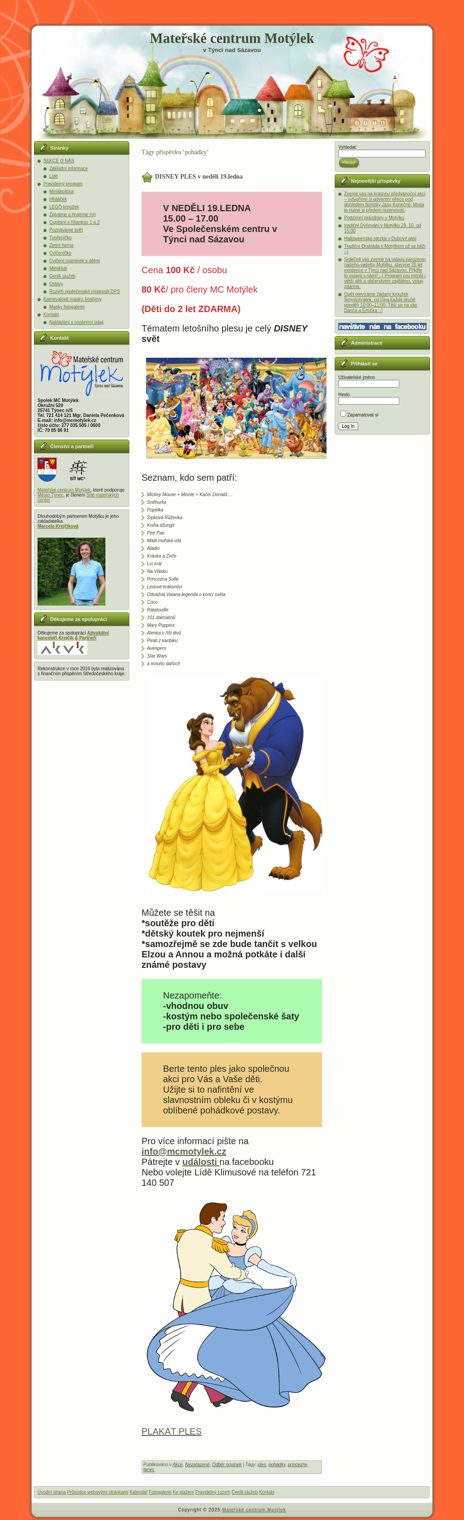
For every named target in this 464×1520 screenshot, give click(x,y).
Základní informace (68, 168)
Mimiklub (58, 268)
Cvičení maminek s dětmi (74, 260)
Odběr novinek (226, 1464)
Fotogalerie (160, 1492)
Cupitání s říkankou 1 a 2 (74, 222)
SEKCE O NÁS (58, 160)
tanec (148, 1469)
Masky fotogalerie (67, 306)
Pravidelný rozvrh (212, 1492)
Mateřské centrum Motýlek (232, 38)
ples (262, 1464)
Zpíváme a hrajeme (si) (72, 214)
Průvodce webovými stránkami (97, 1492)
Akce (178, 1464)
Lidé (53, 176)
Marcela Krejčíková (58, 526)
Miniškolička (61, 191)
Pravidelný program (63, 183)
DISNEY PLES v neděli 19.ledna (199, 176)
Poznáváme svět (66, 229)
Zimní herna (61, 245)
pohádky (277, 1464)
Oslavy (56, 283)
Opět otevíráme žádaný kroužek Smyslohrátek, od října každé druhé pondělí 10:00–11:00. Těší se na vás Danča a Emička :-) (380, 302)
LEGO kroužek (64, 206)
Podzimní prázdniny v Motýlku (374, 217)
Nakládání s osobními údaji (76, 322)
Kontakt (51, 314)
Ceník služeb (62, 276)
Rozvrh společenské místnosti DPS (84, 291)
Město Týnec (50, 494)
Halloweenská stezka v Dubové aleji (380, 238)
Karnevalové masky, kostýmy (72, 299)
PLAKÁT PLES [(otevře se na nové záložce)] (172, 1431)
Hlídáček (58, 199)
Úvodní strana (52, 1492)
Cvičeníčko (60, 253)
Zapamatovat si (359, 414)
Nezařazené (197, 1464)
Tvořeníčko (60, 237)
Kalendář (138, 1492)
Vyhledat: (347, 147)
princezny (297, 1464)
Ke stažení (183, 1492)
